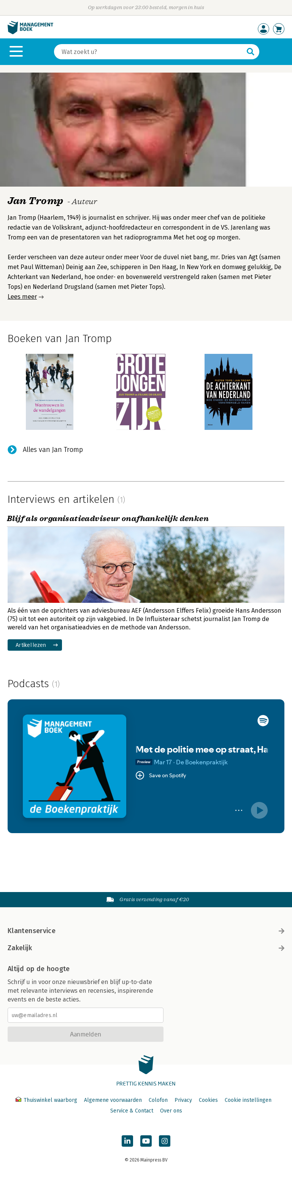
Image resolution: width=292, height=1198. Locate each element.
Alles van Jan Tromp (53, 449)
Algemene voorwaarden (113, 1100)
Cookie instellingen (248, 1100)
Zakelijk (146, 948)
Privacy (183, 1100)
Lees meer (22, 296)
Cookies (208, 1100)
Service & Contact (131, 1111)
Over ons (171, 1111)
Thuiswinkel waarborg (47, 1100)
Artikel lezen (31, 645)
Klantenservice (146, 931)
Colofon (158, 1100)
